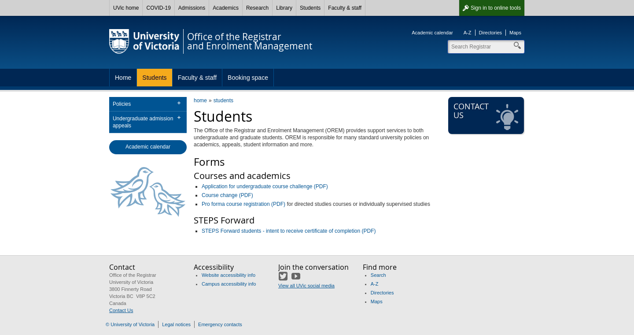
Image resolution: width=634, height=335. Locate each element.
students (223, 100)
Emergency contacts (220, 324)
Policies (122, 104)
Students (310, 8)
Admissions (191, 8)
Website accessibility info (228, 275)
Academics (226, 8)
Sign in (496, 8)
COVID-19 (158, 8)
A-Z (468, 32)
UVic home (126, 8)
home (200, 100)
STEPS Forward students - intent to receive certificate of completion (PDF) (289, 231)
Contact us (486, 115)
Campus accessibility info (229, 284)
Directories (490, 32)
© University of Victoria (130, 324)
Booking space (248, 77)
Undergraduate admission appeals (143, 122)
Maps (515, 32)
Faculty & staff (344, 8)
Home (123, 77)
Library (284, 8)
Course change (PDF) (227, 195)
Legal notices (176, 324)
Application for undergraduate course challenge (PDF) (265, 186)
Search (378, 275)
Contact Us (121, 310)
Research (257, 8)
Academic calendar (432, 32)
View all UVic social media (306, 285)
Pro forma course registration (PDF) (243, 204)
